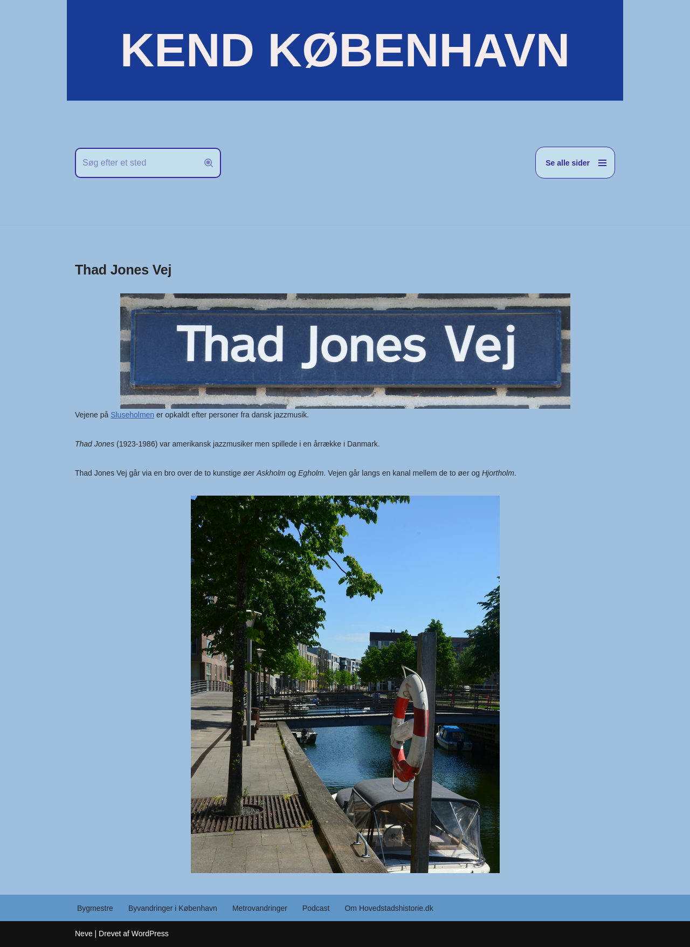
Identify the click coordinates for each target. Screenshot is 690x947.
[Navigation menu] (575, 163)
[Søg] (136, 163)
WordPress (150, 933)
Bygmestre (95, 908)
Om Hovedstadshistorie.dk (388, 908)
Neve (84, 933)
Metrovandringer (259, 908)
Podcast (316, 908)
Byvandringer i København (172, 908)
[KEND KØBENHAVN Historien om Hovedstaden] (345, 50)
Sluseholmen (132, 414)
